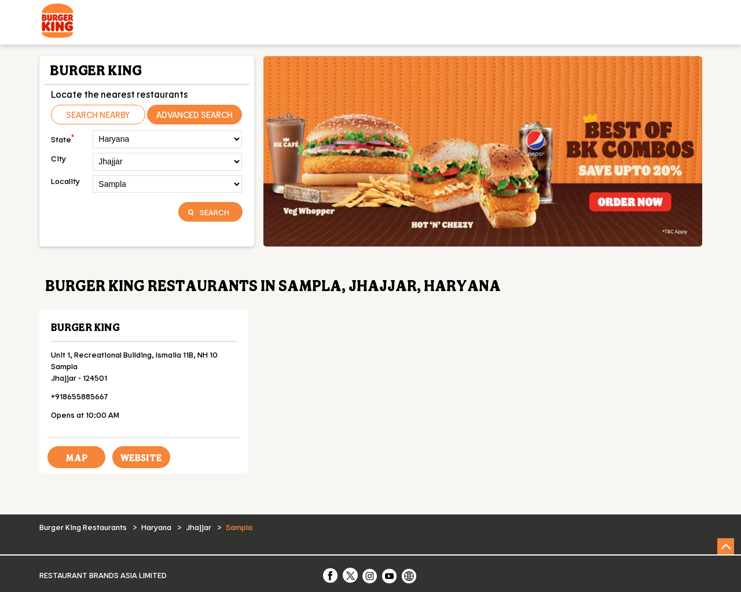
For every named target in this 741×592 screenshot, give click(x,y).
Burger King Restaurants (84, 527)
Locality (65, 181)
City (58, 158)
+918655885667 (79, 396)
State (62, 138)
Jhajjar (198, 527)
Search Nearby (98, 114)
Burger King (85, 327)
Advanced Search (194, 114)
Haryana (156, 527)
